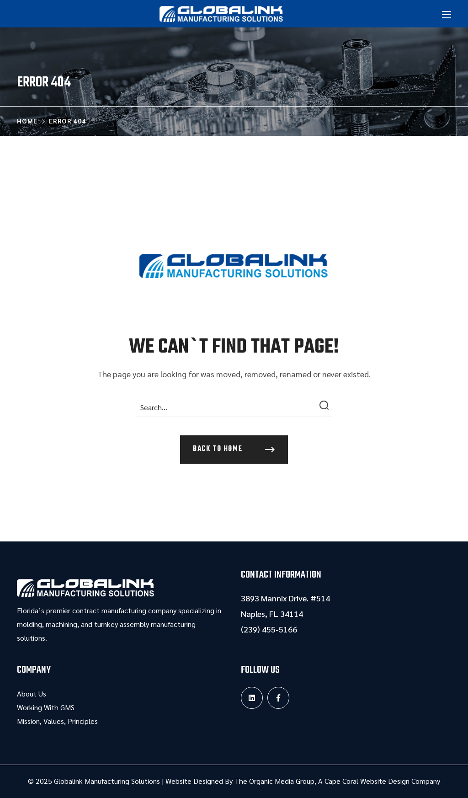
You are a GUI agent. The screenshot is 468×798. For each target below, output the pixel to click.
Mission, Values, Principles (57, 721)
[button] (234, 449)
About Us (31, 693)
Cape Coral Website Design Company (382, 781)
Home (27, 121)
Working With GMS (45, 707)
